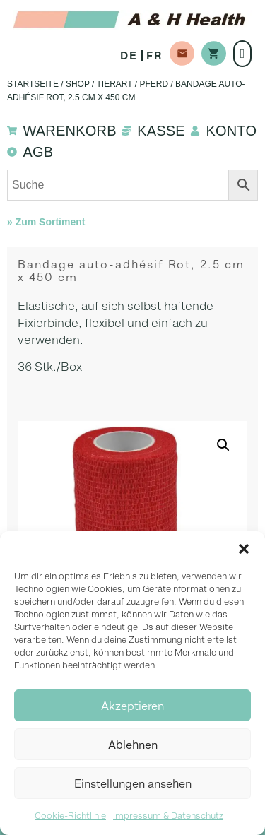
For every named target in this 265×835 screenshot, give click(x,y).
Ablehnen (133, 744)
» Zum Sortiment (46, 221)
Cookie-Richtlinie (70, 815)
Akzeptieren (132, 705)
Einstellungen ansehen (133, 783)
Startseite (33, 84)
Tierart (115, 84)
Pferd (153, 84)
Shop (78, 84)
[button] (244, 549)
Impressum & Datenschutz (168, 815)
